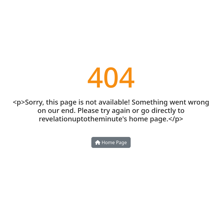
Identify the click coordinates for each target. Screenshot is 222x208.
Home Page (111, 142)
